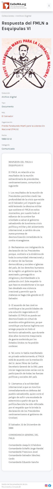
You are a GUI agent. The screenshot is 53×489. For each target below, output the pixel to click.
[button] (49, 5)
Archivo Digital (23, 15)
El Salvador (7, 116)
